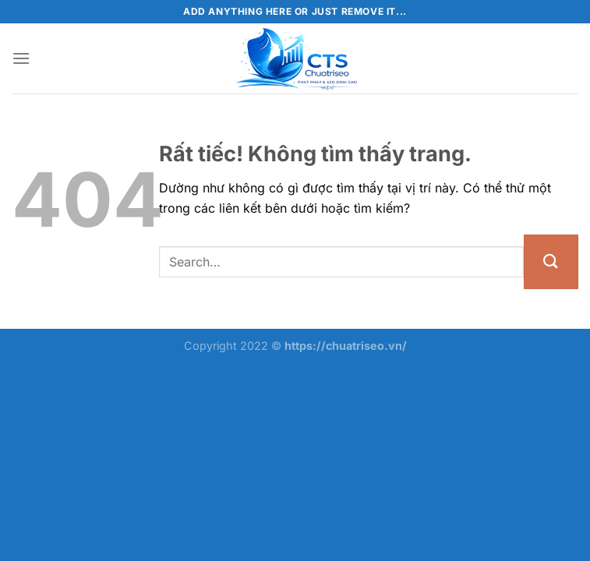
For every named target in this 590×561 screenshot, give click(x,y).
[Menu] (21, 58)
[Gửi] (551, 262)
